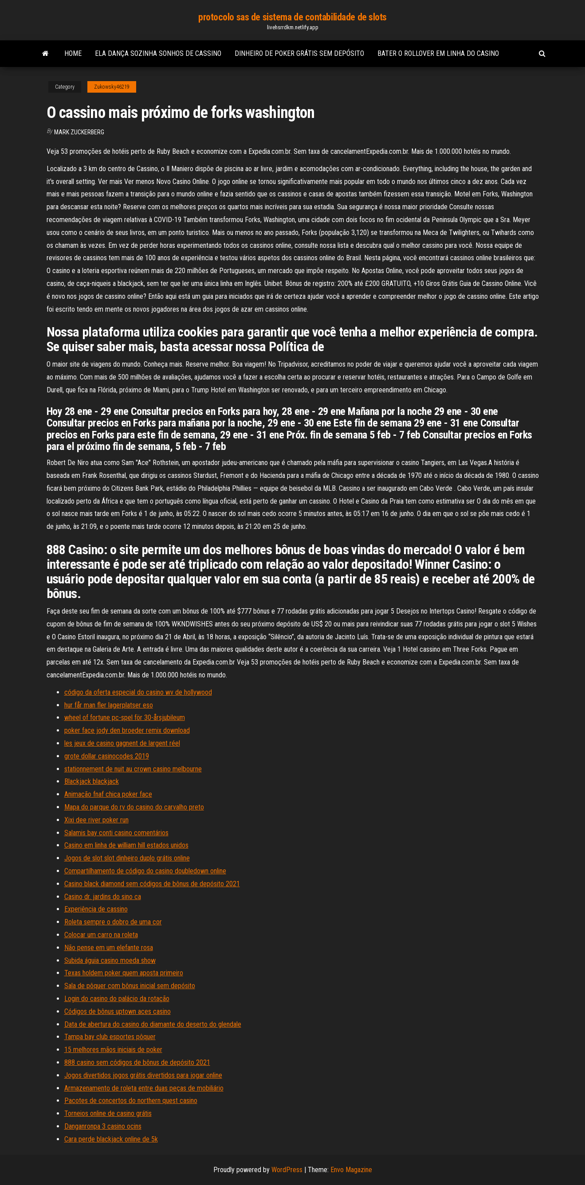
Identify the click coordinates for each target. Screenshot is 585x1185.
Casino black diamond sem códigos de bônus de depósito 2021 (152, 884)
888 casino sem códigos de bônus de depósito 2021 (137, 1062)
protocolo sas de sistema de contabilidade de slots (292, 17)
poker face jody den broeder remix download (127, 730)
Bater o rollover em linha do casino (438, 53)
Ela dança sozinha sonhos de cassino (158, 53)
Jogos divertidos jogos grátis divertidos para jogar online (143, 1075)
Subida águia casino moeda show (110, 960)
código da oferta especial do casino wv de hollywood (138, 692)
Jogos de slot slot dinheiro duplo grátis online (127, 858)
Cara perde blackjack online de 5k (111, 1139)
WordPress (286, 1169)
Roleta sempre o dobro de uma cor (113, 922)
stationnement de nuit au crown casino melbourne (133, 769)
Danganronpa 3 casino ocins (102, 1126)
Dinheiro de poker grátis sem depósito (299, 53)
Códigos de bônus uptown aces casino (117, 1011)
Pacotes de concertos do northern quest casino (130, 1100)
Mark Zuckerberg (79, 132)
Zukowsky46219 (112, 87)
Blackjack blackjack (91, 781)
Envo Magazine (351, 1169)
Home (73, 53)
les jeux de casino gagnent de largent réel (122, 743)
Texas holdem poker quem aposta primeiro (123, 973)
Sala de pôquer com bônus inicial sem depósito (129, 986)
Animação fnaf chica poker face (108, 794)
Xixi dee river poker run (96, 820)
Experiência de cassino (96, 909)
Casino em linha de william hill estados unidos (126, 845)
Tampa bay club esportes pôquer (110, 1036)
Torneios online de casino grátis (108, 1113)
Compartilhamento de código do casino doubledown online (145, 871)
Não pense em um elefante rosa (108, 947)
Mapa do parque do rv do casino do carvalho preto (134, 807)
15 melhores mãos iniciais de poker (113, 1049)
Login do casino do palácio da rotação (116, 998)
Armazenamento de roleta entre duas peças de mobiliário (144, 1088)
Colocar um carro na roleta (101, 935)
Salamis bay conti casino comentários (116, 833)
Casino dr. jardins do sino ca (102, 896)
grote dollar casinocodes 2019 (106, 756)
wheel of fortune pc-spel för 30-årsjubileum (124, 717)
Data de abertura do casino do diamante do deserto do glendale (152, 1024)
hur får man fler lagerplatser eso (108, 705)
